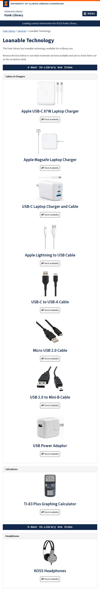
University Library (13, 11)
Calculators (11, 469)
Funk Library (13, 15)
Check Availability (50, 119)
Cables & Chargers (15, 76)
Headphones (12, 536)
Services (22, 31)
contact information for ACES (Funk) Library (53, 23)
